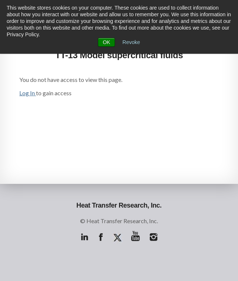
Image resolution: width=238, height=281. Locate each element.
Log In (27, 92)
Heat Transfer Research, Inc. (119, 205)
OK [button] (106, 42)
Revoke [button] (131, 42)
